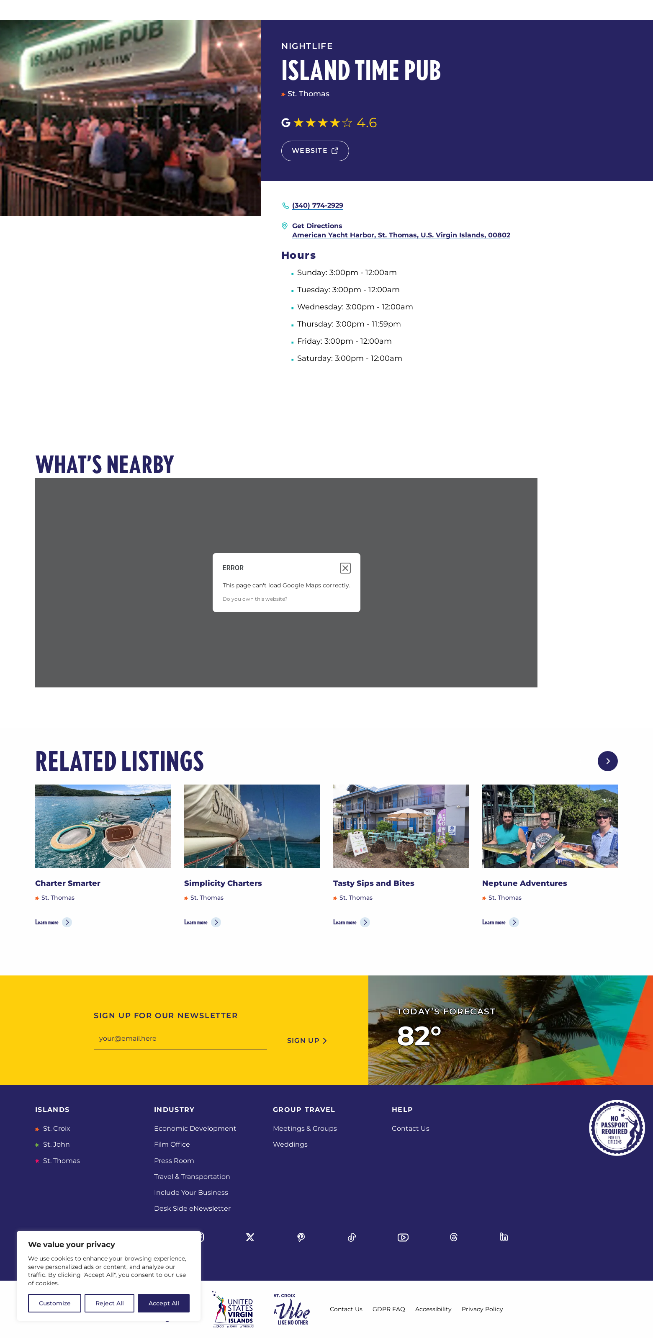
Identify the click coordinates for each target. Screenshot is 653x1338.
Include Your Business (191, 1192)
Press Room (174, 1161)
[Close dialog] (345, 568)
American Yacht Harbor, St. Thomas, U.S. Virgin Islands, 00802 (401, 235)
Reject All (109, 1303)
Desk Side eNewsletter (192, 1208)
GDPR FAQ (389, 1309)
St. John (55, 1144)
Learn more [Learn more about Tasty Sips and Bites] (345, 922)
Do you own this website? (255, 599)
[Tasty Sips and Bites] (401, 826)
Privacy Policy (482, 1309)
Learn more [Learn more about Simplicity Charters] (196, 922)
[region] (109, 1276)
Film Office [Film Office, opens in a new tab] (172, 1144)
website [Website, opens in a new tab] (310, 150)
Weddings (290, 1144)
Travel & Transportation (192, 1177)
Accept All (164, 1303)
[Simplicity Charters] (252, 826)
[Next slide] (608, 761)
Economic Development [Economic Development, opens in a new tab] (195, 1128)
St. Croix (55, 1128)
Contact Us (410, 1128)
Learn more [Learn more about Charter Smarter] (47, 922)
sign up (303, 1041)
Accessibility (433, 1309)
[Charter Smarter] (103, 826)
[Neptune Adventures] (550, 826)
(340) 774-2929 (317, 205)
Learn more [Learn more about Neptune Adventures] (494, 922)
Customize (55, 1303)
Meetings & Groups (305, 1128)
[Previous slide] (581, 761)
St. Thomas (60, 1161)
